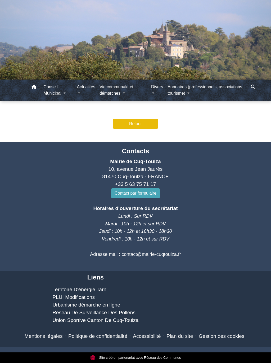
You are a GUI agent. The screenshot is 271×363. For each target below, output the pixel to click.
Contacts (135, 151)
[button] (33, 88)
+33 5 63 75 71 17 (135, 184)
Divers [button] (157, 87)
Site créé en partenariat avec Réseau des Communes (135, 358)
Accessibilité (147, 336)
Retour (135, 123)
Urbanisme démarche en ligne (86, 305)
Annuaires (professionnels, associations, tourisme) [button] (205, 90)
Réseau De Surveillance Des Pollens (94, 312)
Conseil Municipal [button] (52, 90)
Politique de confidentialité (97, 336)
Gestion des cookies (222, 336)
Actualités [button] (86, 87)
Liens (95, 277)
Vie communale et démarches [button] (116, 90)
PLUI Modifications (73, 297)
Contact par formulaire (135, 193)
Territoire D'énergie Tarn (79, 289)
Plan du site (179, 336)
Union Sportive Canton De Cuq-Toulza (95, 320)
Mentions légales (44, 336)
